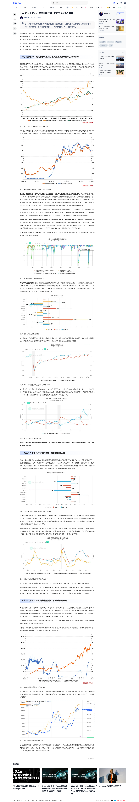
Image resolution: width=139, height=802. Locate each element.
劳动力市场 (103, 45)
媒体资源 (34, 800)
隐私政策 (47, 800)
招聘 (60, 800)
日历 (43, 7)
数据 (52, 7)
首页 (17, 7)
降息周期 (118, 42)
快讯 (25, 7)
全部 (122, 52)
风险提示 (54, 800)
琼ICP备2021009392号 (102, 800)
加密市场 (102, 42)
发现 (62, 7)
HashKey (110, 42)
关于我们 (27, 800)
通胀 (111, 45)
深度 (34, 7)
